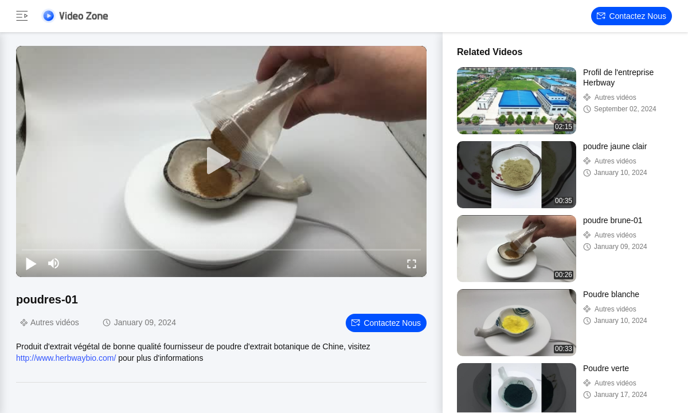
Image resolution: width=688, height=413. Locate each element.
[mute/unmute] (53, 263)
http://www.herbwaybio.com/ (66, 358)
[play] (221, 161)
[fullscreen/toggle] (411, 263)
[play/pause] (30, 263)
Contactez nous (631, 16)
